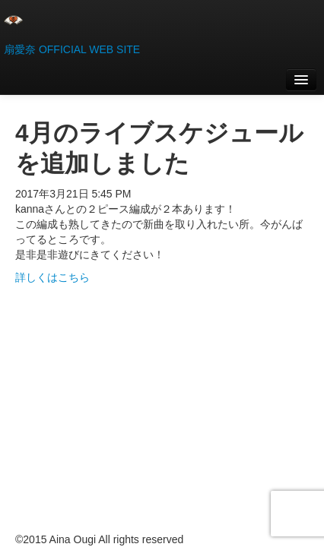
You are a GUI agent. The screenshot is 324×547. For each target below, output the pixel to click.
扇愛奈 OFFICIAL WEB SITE (72, 49)
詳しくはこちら (52, 277)
